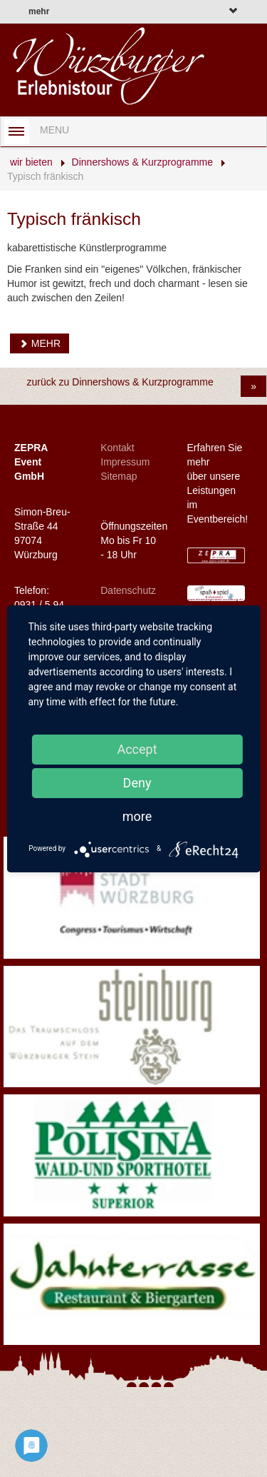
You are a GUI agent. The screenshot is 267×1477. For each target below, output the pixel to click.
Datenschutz (128, 590)
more (137, 816)
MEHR (40, 343)
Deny (137, 782)
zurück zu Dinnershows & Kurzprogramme (119, 382)
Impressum (125, 462)
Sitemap (118, 476)
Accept (137, 749)
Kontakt (117, 447)
